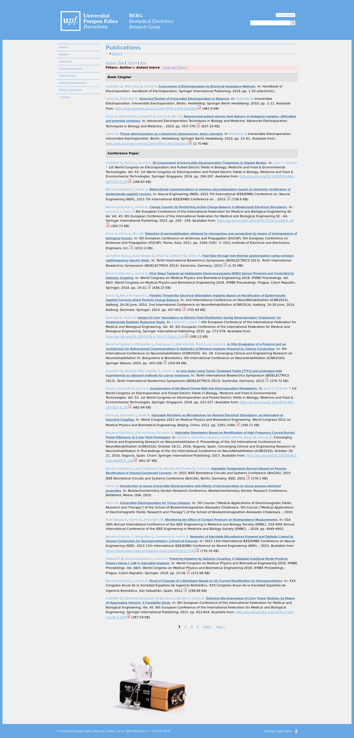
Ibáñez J (183, 437)
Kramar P (283, 388)
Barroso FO (184, 344)
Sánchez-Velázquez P (141, 598)
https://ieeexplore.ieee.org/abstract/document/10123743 (150, 551)
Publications (67, 75)
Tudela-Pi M (114, 559)
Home (63, 47)
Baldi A (144, 415)
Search (117, 54)
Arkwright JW (153, 519)
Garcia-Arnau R (147, 432)
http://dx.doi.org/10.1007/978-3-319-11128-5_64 (255, 220)
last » (220, 626)
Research (65, 61)
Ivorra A (150, 86)
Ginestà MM (134, 371)
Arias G (161, 256)
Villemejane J (128, 116)
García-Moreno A (148, 468)
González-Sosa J (118, 256)
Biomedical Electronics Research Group (151, 21)
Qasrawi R (114, 317)
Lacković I (113, 211)
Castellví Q (114, 86)
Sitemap (269, 731)
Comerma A (164, 536)
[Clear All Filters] (175, 67)
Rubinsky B (128, 99)
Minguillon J (144, 344)
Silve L (111, 388)
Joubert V (148, 116)
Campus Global (285, 15)
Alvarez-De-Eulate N (179, 468)
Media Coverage (70, 90)
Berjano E (167, 598)
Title (120, 63)
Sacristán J (128, 415)
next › (207, 626)
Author (111, 63)
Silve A (111, 116)
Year (143, 63)
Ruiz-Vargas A (143, 256)
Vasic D (129, 211)
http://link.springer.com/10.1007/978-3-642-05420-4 (156, 108)
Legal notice (284, 731)
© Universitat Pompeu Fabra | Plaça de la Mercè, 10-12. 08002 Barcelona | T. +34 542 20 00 (113, 731)
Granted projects (70, 68)
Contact (64, 97)
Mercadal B (133, 86)
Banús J (130, 163)
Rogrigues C (164, 344)
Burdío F (183, 598)
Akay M (249, 437)
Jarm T (279, 163)
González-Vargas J (206, 437)
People (63, 54)
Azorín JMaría (231, 437)
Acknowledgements (72, 83)
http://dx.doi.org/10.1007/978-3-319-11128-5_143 (145, 336)
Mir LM (177, 116)
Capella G (152, 371)
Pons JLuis (203, 344)
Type (130, 63)
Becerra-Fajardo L (119, 189)
